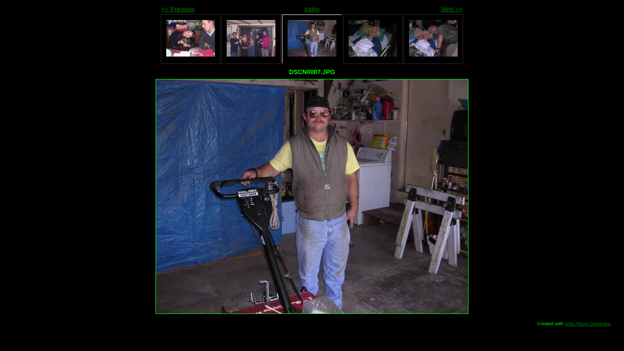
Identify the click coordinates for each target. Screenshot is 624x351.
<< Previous (178, 9)
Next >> (452, 9)
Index (311, 9)
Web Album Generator (588, 323)
